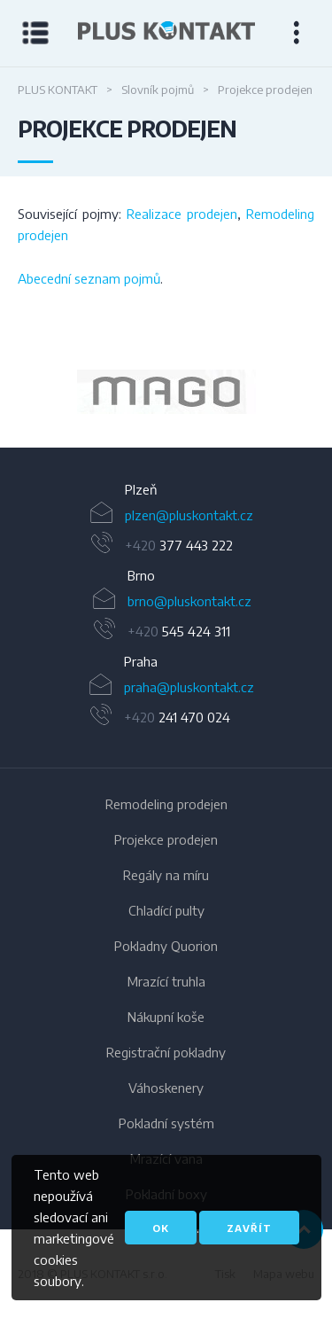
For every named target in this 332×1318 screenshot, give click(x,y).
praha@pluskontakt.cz (189, 687)
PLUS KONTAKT (57, 89)
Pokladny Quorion (166, 946)
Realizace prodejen (182, 214)
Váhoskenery (166, 1088)
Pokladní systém (166, 1123)
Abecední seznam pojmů (89, 278)
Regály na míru (166, 875)
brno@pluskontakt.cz (189, 601)
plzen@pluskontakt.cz (189, 515)
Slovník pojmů (157, 89)
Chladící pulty (166, 910)
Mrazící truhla (166, 981)
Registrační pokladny (166, 1052)
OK (160, 1228)
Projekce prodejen (166, 839)
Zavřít (249, 1228)
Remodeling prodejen (166, 804)
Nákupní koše (166, 1017)
